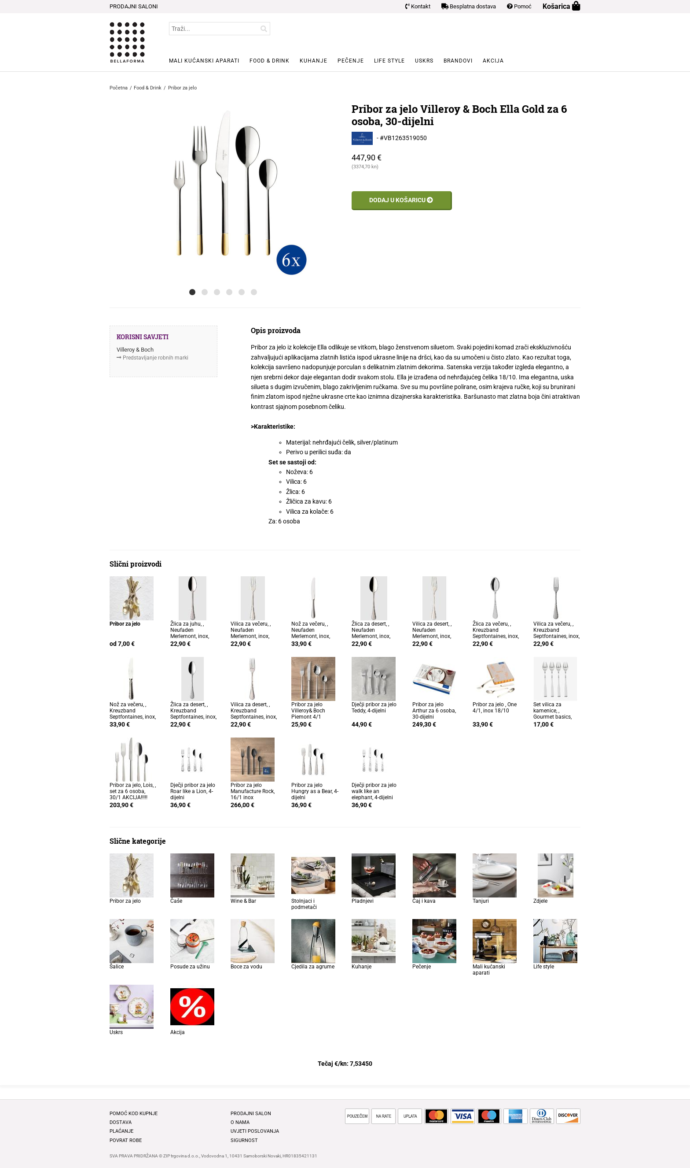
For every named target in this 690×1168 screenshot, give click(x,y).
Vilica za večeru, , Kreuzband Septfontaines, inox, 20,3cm (556, 633)
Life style (389, 61)
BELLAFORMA (127, 42)
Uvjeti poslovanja (255, 1131)
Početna (119, 88)
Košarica (561, 6)
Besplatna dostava (468, 6)
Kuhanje (313, 61)
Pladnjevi (363, 901)
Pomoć (519, 6)
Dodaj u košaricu (401, 200)
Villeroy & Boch (135, 349)
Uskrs (424, 61)
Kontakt (417, 6)
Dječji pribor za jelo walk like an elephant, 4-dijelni (374, 791)
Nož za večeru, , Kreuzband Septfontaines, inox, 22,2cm (133, 713)
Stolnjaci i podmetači (304, 904)
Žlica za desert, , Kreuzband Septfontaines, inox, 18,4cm (193, 713)
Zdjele (540, 901)
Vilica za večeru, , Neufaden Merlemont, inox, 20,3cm (251, 633)
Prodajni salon (251, 1113)
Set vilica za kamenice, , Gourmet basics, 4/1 (552, 713)
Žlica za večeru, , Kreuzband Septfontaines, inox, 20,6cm (496, 633)
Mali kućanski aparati (204, 61)
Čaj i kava (424, 901)
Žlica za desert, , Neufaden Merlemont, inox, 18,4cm (371, 633)
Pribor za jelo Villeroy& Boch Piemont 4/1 (308, 710)
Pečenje (351, 61)
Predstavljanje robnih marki (155, 358)
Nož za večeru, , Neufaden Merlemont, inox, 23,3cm (310, 633)
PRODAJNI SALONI (134, 6)
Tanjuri (481, 901)
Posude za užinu (190, 967)
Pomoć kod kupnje (134, 1113)
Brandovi (458, 61)
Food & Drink (270, 61)
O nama (240, 1122)
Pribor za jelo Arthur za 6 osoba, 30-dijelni (434, 710)
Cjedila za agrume (312, 967)
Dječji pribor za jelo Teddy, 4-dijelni (374, 707)
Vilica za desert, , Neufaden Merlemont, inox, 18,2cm (431, 633)
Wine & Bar (243, 901)
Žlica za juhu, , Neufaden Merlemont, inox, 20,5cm (189, 633)
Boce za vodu (246, 967)
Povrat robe (126, 1140)
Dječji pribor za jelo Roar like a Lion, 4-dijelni (192, 791)
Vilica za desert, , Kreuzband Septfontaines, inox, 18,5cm (254, 713)
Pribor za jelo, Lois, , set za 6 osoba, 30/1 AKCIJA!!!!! (133, 791)
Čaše (176, 901)
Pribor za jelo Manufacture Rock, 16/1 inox (253, 791)
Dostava (121, 1122)
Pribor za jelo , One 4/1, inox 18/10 (495, 707)
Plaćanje (121, 1131)
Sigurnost (244, 1140)
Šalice (117, 967)
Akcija (493, 61)
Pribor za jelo (125, 901)
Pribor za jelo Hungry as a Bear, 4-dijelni (314, 791)
